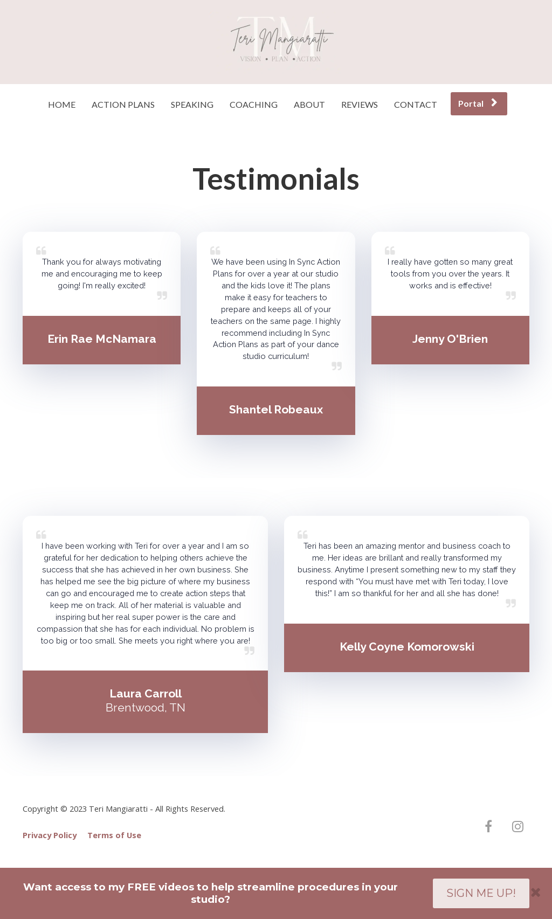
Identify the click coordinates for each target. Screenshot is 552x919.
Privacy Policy (50, 835)
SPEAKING (192, 104)
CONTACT (415, 104)
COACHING (254, 104)
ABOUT (309, 104)
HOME (61, 104)
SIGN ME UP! (481, 893)
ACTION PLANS (123, 104)
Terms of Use (114, 835)
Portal (477, 103)
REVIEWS (359, 104)
